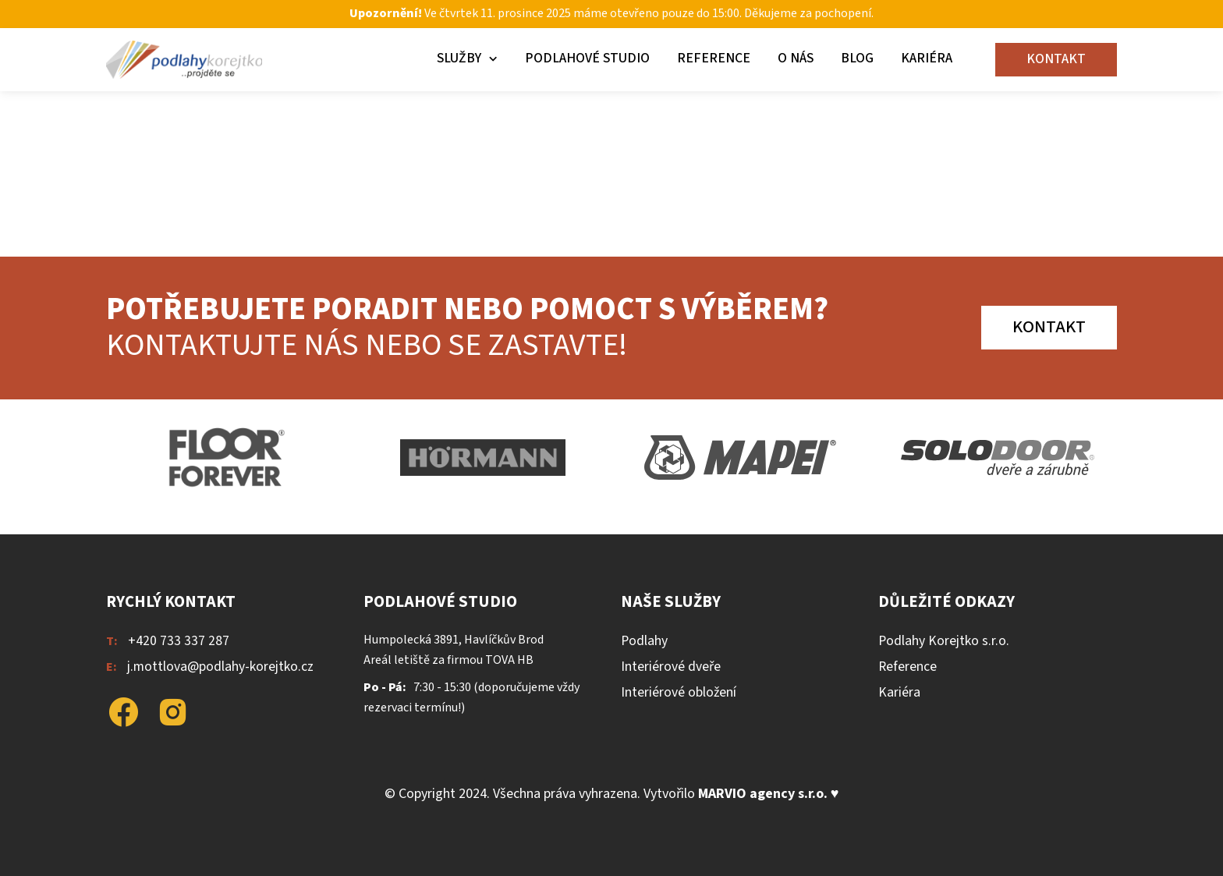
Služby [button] (459, 58)
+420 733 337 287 (178, 641)
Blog (857, 58)
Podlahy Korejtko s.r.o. (943, 641)
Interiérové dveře (671, 666)
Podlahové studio (587, 58)
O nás (796, 58)
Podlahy (644, 641)
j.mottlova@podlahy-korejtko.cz (220, 666)
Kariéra (926, 58)
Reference (713, 58)
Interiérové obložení (678, 692)
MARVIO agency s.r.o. (763, 793)
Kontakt (1056, 59)
